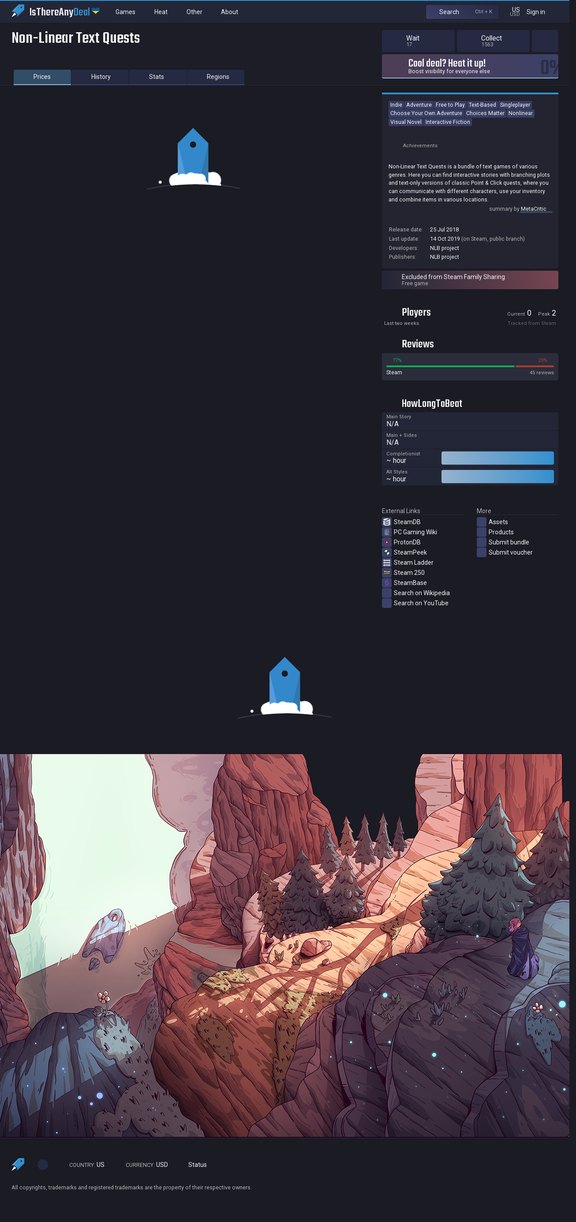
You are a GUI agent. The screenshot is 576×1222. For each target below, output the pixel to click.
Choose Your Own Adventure (426, 113)
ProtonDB (401, 542)
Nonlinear (521, 113)
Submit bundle (503, 542)
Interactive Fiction (448, 122)
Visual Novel (406, 122)
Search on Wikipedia (416, 593)
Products (495, 532)
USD (143, 1165)
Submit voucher (505, 552)
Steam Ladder (408, 562)
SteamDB (401, 522)
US (83, 1165)
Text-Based (482, 104)
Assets (492, 522)
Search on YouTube (415, 603)
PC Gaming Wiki (409, 532)
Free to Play (450, 104)
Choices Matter (485, 113)
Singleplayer (515, 104)
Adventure (419, 104)
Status (194, 1165)
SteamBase (404, 583)
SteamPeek (404, 552)
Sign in (541, 11)
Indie (396, 104)
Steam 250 (403, 572)
